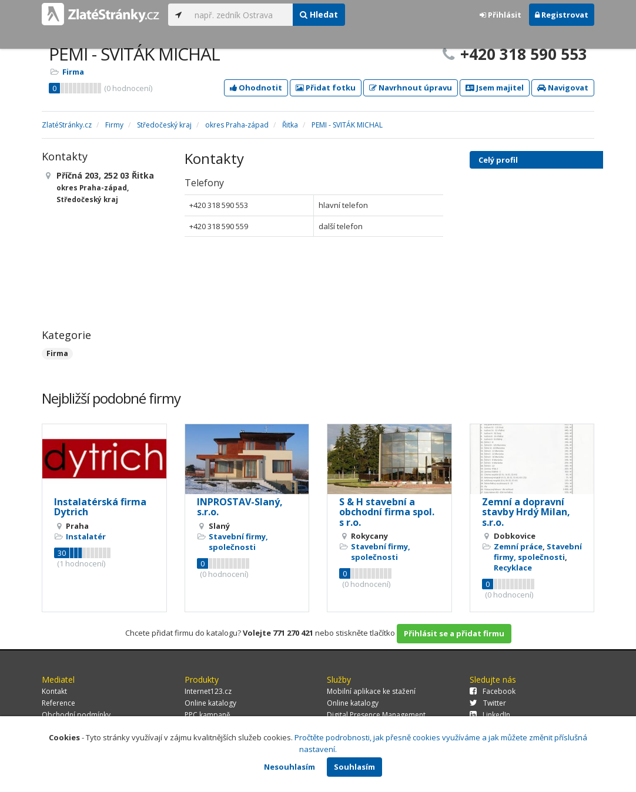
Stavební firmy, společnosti (238, 541)
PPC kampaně (207, 715)
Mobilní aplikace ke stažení (371, 691)
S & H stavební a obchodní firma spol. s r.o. (386, 512)
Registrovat (561, 14)
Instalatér (86, 536)
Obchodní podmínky (76, 715)
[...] (240, 15)
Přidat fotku (326, 87)
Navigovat (562, 87)
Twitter (488, 703)
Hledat (319, 14)
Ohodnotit (256, 87)
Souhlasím (354, 766)
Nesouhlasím (289, 766)
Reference (58, 703)
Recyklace (513, 567)
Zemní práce (518, 546)
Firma (73, 71)
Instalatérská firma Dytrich (100, 507)
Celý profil (498, 160)
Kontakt (54, 691)
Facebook (493, 691)
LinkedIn (490, 715)
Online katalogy (210, 703)
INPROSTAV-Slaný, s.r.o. (240, 507)
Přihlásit (500, 14)
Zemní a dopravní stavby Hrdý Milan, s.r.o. (526, 512)
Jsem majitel (495, 87)
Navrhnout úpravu (410, 87)
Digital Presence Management (376, 715)
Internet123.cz (208, 691)
